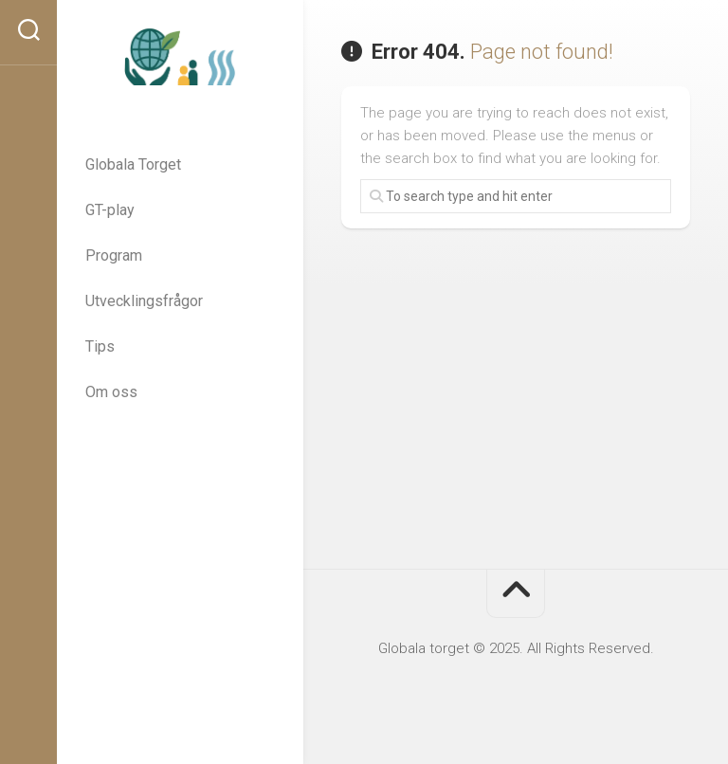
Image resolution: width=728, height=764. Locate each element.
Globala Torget (133, 164)
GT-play (110, 210)
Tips (100, 346)
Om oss (111, 392)
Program (113, 255)
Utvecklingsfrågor (144, 301)
